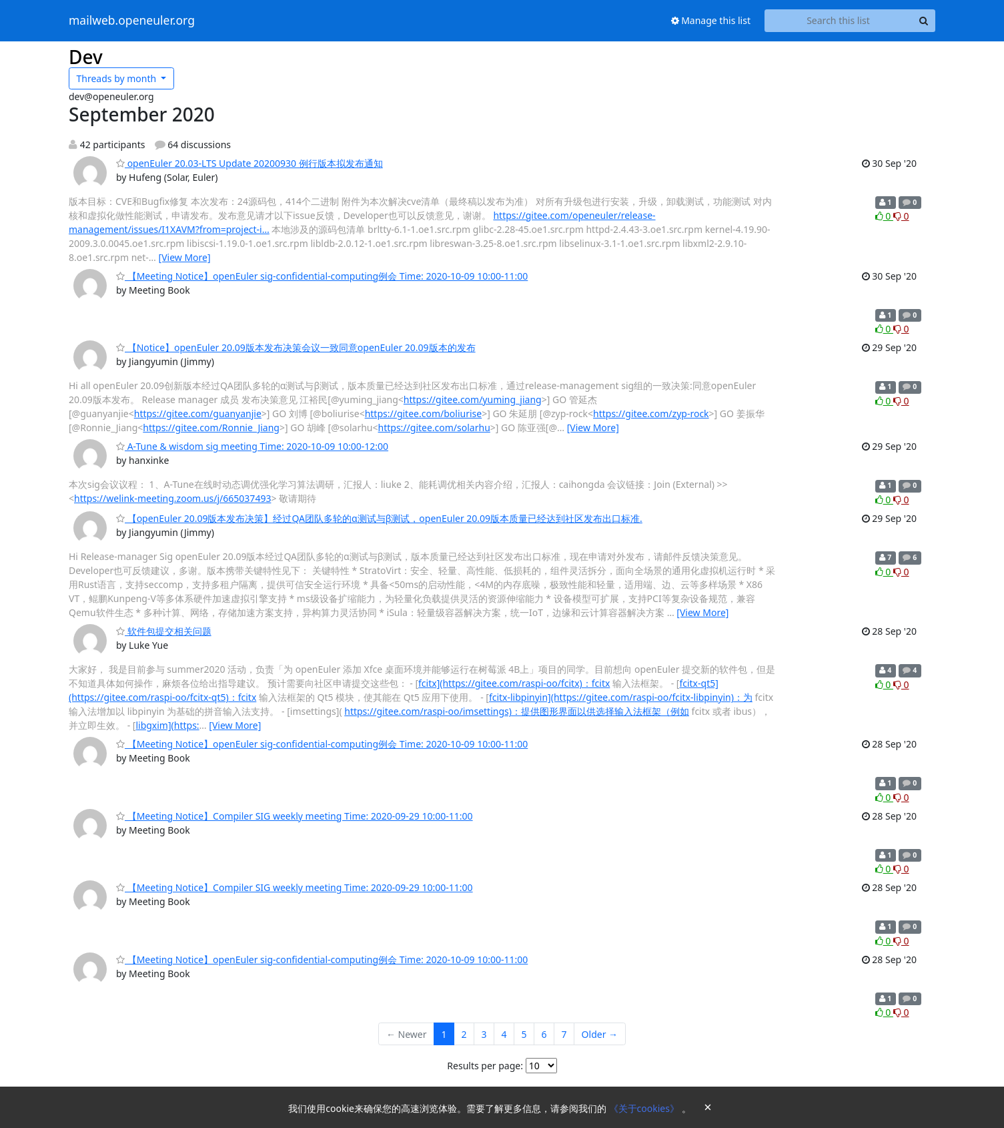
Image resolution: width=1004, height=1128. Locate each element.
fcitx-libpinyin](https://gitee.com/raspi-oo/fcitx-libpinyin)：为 (620, 697)
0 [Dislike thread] (901, 216)
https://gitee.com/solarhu (434, 427)
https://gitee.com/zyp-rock (651, 413)
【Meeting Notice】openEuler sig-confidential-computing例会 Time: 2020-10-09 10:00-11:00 (322, 276)
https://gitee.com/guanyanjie (198, 413)
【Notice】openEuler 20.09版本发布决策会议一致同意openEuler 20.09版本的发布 (296, 347)
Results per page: (485, 1065)
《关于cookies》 (645, 1108)
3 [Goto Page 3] (484, 1034)
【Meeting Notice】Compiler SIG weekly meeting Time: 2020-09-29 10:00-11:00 (294, 816)
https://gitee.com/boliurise (423, 413)
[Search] (923, 20)
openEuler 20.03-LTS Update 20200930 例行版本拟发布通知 (249, 163)
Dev (86, 56)
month (118, 78)
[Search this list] (838, 20)
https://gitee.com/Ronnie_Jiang (211, 427)
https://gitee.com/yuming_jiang (473, 399)
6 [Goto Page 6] (544, 1034)
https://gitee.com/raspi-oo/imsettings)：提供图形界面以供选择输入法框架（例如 (516, 711)
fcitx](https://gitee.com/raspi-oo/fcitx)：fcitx (514, 683)
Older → (600, 1034)
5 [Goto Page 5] (524, 1034)
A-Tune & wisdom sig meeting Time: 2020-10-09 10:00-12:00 (252, 446)
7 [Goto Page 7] (564, 1034)
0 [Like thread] (884, 216)
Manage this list (711, 20)
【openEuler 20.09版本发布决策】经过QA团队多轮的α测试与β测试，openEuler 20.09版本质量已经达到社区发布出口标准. (379, 518)
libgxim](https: (167, 725)
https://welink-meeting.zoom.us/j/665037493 (172, 498)
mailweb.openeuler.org (132, 21)
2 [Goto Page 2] (464, 1034)
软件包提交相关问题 (163, 631)
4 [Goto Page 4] (504, 1034)
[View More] (185, 257)
